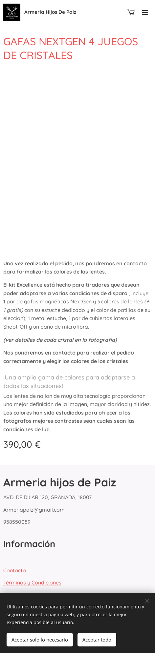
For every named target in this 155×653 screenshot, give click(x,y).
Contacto (14, 570)
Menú (145, 12)
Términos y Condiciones (32, 582)
